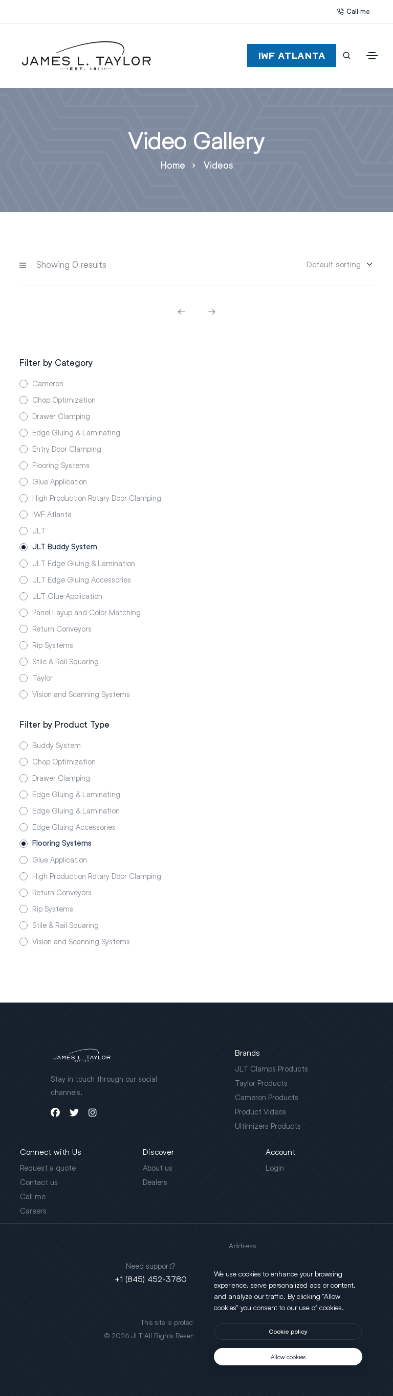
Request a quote (48, 1167)
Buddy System (56, 745)
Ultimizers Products (268, 1125)
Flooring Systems (61, 465)
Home (173, 165)
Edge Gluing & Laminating (76, 432)
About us (157, 1167)
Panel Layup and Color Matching (86, 612)
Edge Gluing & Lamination (76, 810)
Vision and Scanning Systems (81, 694)
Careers (33, 1210)
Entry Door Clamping (66, 448)
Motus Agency (267, 1335)
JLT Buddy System (64, 546)
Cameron (47, 383)
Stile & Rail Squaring (65, 661)
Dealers (155, 1181)
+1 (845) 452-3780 (151, 1279)
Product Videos (260, 1111)
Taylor (42, 677)
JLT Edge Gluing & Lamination (83, 563)
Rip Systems (52, 644)
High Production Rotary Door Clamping (96, 497)
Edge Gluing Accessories (74, 826)
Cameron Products (266, 1097)
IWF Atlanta (52, 514)
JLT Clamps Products (271, 1068)
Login (275, 1167)
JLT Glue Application (67, 595)
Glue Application (59, 481)
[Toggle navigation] (372, 55)
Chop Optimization (64, 399)
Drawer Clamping (61, 416)
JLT (39, 530)
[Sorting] (334, 264)
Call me (353, 11)
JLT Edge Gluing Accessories (81, 579)
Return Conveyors (62, 628)
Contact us (39, 1181)
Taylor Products (261, 1082)
